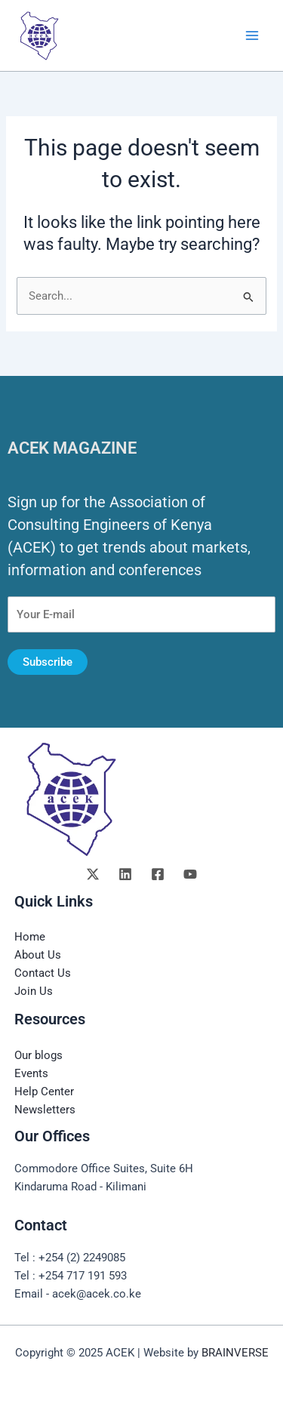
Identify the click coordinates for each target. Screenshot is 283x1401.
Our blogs (38, 1055)
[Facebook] (158, 874)
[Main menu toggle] (252, 35)
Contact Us (42, 973)
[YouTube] (190, 874)
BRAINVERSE (235, 1352)
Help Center (44, 1091)
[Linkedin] (125, 874)
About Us (37, 955)
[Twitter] (93, 874)
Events (31, 1073)
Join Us (33, 991)
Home (29, 937)
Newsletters (44, 1109)
